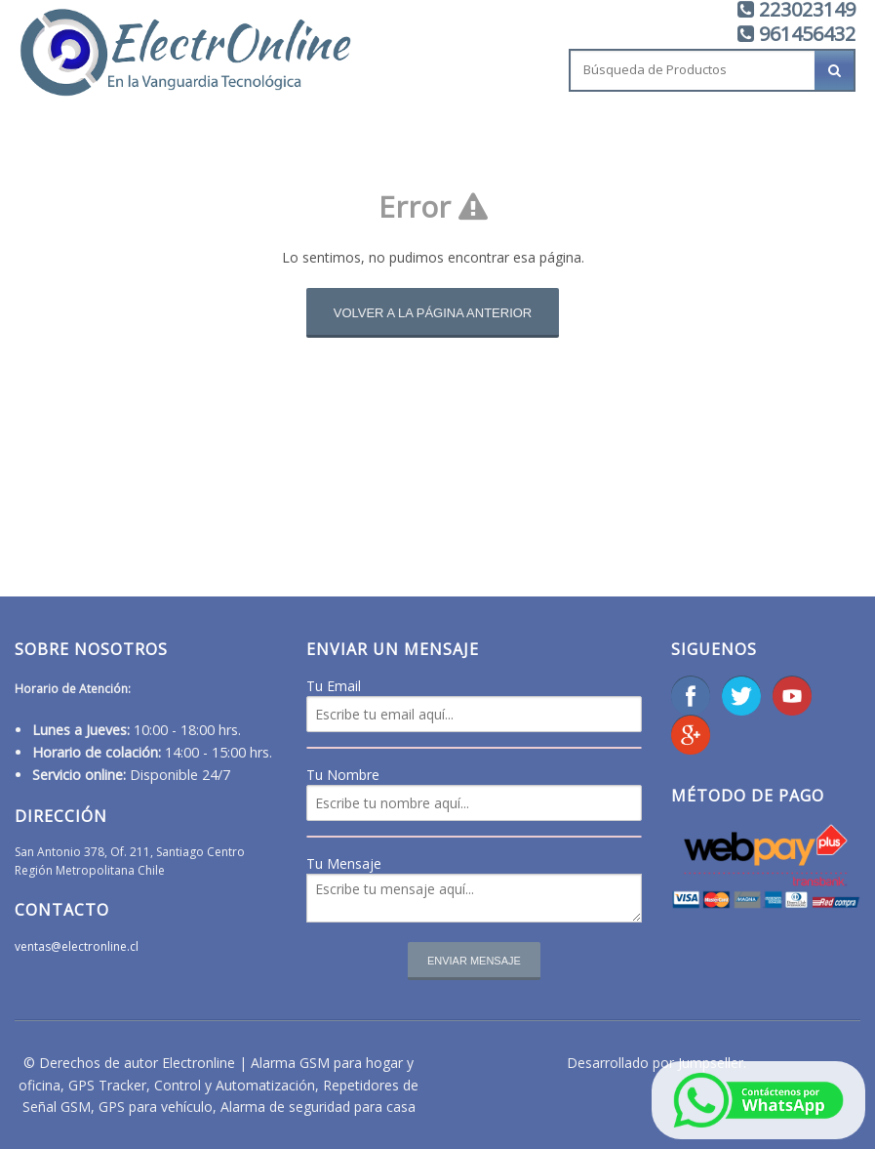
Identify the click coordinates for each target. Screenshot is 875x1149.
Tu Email (333, 686)
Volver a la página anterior (433, 313)
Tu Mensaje (343, 863)
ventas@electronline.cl (77, 946)
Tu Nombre (342, 774)
